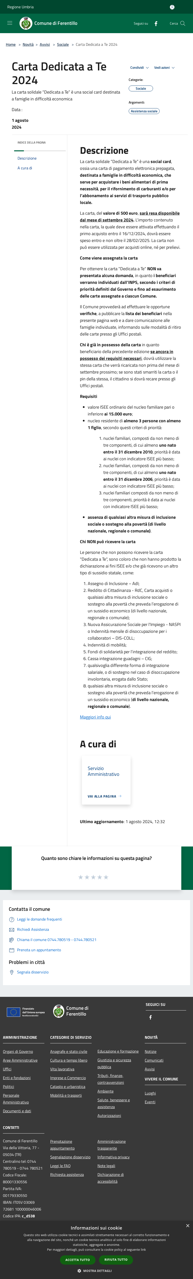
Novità (28, 44)
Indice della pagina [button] (32, 142)
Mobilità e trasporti (66, 1095)
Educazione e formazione (118, 1051)
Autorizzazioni (109, 1115)
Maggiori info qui (95, 717)
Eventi (150, 1102)
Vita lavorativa (62, 1069)
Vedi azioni (165, 68)
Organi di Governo (18, 1051)
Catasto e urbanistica (67, 1086)
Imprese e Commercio (68, 1078)
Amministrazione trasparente (111, 1144)
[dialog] (96, 1250)
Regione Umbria (20, 7)
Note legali (106, 1166)
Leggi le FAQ (60, 1166)
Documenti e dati (17, 1111)
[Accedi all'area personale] (172, 7)
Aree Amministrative (20, 1060)
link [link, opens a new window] (143, 1250)
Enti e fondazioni (17, 1078)
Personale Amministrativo (16, 1098)
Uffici (7, 1069)
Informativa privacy (113, 1157)
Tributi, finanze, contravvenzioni (110, 1079)
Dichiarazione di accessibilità (110, 1178)
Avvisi (45, 44)
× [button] (187, 1226)
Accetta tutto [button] (78, 1260)
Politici (8, 1086)
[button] (96, 1270)
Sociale (63, 44)
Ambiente (105, 1091)
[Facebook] (154, 23)
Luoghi (150, 1093)
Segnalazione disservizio (70, 1157)
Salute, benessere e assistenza (113, 1103)
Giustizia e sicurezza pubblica (114, 1063)
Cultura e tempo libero (68, 1060)
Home (11, 44)
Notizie (150, 1051)
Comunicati (154, 1060)
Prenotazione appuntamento (62, 1144)
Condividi (140, 68)
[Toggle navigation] (10, 23)
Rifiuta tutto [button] (116, 1260)
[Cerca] (183, 23)
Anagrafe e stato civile (68, 1051)
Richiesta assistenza (67, 1174)
